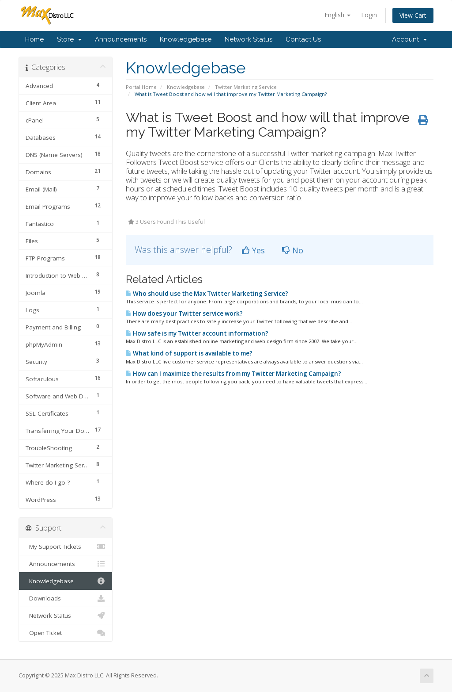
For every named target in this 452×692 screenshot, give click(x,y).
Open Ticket (65, 632)
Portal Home (141, 87)
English (337, 15)
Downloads (65, 598)
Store (69, 39)
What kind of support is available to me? (189, 353)
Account (409, 39)
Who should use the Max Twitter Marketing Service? (207, 294)
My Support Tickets (65, 546)
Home (34, 39)
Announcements (121, 39)
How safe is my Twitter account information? (197, 333)
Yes (253, 250)
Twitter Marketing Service (246, 87)
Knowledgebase (185, 39)
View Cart (412, 15)
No (292, 250)
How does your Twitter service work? (184, 313)
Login (369, 15)
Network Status (248, 39)
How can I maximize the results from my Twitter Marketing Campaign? (233, 374)
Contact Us (303, 39)
